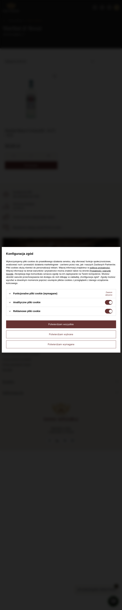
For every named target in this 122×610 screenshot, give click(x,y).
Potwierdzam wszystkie (61, 324)
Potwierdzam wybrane (61, 334)
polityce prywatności (100, 267)
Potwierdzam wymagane (61, 344)
